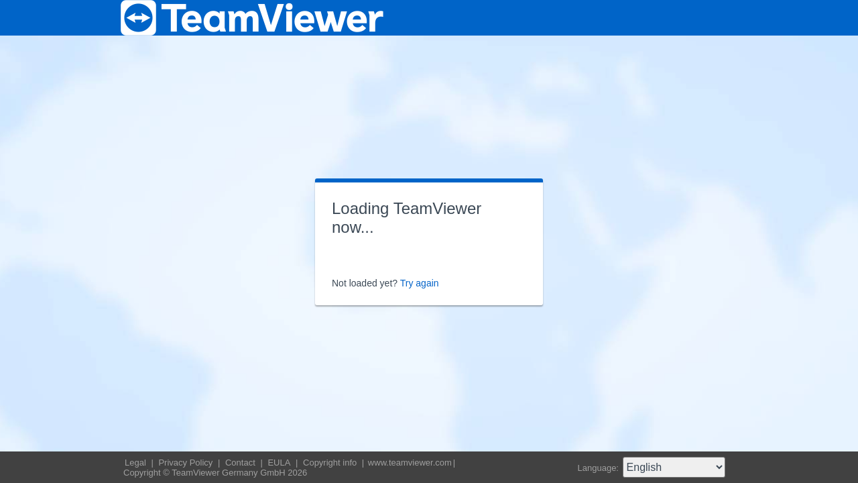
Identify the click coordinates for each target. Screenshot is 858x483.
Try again (419, 283)
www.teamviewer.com (410, 463)
